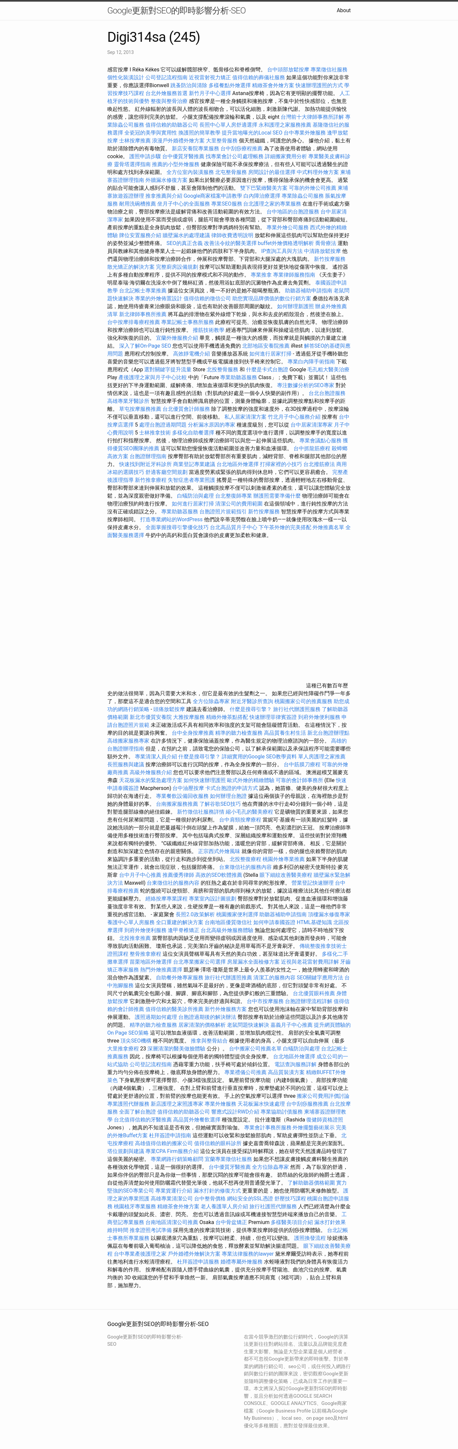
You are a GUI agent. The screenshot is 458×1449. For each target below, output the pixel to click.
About (344, 10)
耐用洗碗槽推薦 (137, 204)
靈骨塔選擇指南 (132, 164)
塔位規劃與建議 (125, 1151)
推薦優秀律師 (178, 875)
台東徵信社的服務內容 (245, 867)
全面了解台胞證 (137, 1112)
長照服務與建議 (125, 764)
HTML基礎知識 (314, 922)
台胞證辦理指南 (148, 456)
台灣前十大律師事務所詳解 (312, 117)
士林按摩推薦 (135, 140)
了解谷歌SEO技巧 (220, 804)
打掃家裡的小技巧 (281, 464)
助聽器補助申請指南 (308, 290)
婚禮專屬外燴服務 (242, 1262)
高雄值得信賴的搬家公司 (164, 1143)
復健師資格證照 (324, 1120)
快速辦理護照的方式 (319, 85)
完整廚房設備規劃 (177, 267)
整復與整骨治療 (169, 101)
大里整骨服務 (222, 140)
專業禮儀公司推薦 (245, 1072)
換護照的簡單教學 (199, 133)
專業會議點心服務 (320, 440)
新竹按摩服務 (329, 259)
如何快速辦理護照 (205, 780)
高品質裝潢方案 (286, 1072)
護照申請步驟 (145, 156)
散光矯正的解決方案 (131, 267)
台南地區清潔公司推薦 (171, 1222)
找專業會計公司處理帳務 (235, 156)
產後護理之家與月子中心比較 (152, 377)
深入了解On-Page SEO (145, 346)
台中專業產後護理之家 (140, 1254)
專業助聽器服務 (238, 377)
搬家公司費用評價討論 (323, 1096)
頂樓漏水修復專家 (329, 914)
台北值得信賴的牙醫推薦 (143, 1120)
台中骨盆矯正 (232, 1222)
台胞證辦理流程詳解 (308, 1001)
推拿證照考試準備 (151, 1230)
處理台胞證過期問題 (163, 425)
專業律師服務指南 (294, 275)
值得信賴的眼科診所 (218, 1143)
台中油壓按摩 (188, 788)
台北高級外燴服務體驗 (228, 930)
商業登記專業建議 (194, 464)
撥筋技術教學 (209, 330)
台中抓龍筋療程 (312, 448)
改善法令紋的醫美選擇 (230, 243)
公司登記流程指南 (166, 77)
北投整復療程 (245, 859)
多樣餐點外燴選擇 (230, 85)
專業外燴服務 (220, 1104)
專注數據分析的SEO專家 (305, 385)
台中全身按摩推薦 (193, 733)
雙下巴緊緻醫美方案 (264, 188)
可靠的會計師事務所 (299, 780)
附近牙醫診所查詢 (252, 701)
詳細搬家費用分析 (286, 156)
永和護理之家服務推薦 (285, 125)
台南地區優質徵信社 (228, 922)
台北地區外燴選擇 (237, 464)
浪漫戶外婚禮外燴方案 (179, 140)
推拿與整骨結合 (209, 1041)
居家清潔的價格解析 (202, 1025)
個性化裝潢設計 (125, 77)
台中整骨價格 (210, 1198)
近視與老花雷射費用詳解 (310, 962)
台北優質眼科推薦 (314, 993)
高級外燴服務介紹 (151, 772)
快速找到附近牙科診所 (145, 464)
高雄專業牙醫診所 (128, 401)
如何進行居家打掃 (270, 354)
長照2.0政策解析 (195, 914)
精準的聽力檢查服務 (239, 733)
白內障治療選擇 (261, 196)
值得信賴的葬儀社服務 (258, 77)
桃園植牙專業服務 (135, 1206)
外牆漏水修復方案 (166, 180)
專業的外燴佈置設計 (158, 298)
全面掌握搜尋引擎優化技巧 (177, 527)
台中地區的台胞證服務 (293, 212)
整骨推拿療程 (145, 954)
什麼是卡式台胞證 (267, 369)
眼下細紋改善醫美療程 (286, 875)
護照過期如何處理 (156, 1017)
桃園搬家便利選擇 (237, 914)
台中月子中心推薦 (140, 875)
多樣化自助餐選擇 (193, 433)
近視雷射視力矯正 (210, 77)
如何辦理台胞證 (228, 796)
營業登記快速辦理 (313, 883)
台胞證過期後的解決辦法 (207, 1017)
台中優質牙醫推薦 (183, 156)
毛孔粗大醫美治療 (328, 369)
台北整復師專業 (233, 496)
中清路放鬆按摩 (323, 251)
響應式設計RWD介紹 (235, 1112)
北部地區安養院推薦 (266, 346)
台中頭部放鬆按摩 (289, 69)
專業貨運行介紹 (173, 1191)
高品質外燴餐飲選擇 (197, 1120)
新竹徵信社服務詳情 (200, 812)
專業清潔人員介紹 (156, 756)
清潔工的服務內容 (274, 977)
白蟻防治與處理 (195, 496)
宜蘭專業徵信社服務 (228, 1159)
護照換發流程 (310, 1238)
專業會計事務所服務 (268, 1127)
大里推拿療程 (123, 1048)
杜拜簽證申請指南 (170, 1135)
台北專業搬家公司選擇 (199, 962)
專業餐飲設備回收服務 (182, 796)
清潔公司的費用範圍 (239, 504)
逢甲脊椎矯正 (184, 930)
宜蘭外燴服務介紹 (177, 338)
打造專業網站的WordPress (171, 519)
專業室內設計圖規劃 (212, 899)
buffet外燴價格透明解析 (286, 243)
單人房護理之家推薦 (321, 756)
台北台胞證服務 (327, 393)
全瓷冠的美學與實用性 (150, 133)
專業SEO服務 (226, 204)
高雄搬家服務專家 (128, 741)
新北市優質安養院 (151, 717)
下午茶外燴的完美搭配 (285, 527)
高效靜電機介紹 (191, 354)
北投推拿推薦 (135, 938)
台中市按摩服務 (266, 1001)
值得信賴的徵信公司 (207, 298)
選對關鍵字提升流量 (167, 369)
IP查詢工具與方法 (282, 251)
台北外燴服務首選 (167, 93)
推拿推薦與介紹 (163, 196)
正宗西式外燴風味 (220, 851)
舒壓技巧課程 (290, 1198)
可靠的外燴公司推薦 (312, 188)
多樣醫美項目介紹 (292, 1222)
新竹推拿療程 (150, 480)
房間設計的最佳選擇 (271, 172)
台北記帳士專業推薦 (142, 290)
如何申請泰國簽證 (274, 922)
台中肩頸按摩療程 (241, 820)
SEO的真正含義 (184, 243)
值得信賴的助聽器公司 (171, 125)
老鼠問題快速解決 (248, 1025)
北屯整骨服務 (231, 172)
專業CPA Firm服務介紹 (172, 1151)
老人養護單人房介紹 (224, 1206)
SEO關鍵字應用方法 (320, 977)
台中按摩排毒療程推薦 (134, 322)
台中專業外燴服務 (305, 133)
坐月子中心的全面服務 (183, 204)
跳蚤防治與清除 (188, 85)
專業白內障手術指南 (311, 361)
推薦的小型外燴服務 (175, 164)
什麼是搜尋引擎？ (251, 709)
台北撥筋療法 (319, 464)
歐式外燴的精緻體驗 (250, 780)
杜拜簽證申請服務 (198, 1262)
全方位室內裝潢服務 (190, 172)
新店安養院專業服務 (195, 148)
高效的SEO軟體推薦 (218, 875)
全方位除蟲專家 (211, 701)
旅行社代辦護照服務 (296, 709)
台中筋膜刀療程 (303, 764)
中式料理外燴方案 (318, 172)
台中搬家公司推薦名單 (255, 1048)
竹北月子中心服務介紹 (294, 417)
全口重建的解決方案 (179, 922)
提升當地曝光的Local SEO (252, 133)
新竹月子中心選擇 (210, 93)
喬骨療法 (325, 243)
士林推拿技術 (155, 433)
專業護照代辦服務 (128, 1104)
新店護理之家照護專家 (177, 1104)
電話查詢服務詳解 (295, 1064)
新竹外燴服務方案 (226, 1009)
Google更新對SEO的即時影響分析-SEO (176, 10)
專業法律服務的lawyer (248, 1254)
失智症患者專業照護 (191, 480)
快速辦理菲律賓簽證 (273, 717)
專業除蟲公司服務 (303, 196)
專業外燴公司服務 (288, 227)
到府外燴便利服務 (319, 717)
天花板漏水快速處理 (261, 1104)
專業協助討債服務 (282, 1112)
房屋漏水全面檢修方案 (253, 962)
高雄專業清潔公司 (172, 1198)
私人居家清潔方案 (245, 417)
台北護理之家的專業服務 (272, 204)
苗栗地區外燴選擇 (151, 962)
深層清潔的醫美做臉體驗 (176, 1048)
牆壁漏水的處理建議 (186, 235)
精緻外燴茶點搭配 (227, 717)
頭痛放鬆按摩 (169, 709)
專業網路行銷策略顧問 (177, 1159)
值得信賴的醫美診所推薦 (174, 1009)
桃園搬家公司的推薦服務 (303, 701)
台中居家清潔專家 (312, 425)
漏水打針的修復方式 (217, 1191)
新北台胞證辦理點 (328, 733)
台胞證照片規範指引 (223, 511)
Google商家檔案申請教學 (213, 196)
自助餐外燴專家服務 (179, 977)
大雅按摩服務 (189, 717)
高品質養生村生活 (285, 733)
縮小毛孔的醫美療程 (249, 812)
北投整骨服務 (222, 369)
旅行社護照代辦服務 (273, 1206)
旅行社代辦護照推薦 (228, 977)
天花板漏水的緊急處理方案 (150, 780)
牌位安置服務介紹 (140, 235)
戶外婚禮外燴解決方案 (194, 1254)
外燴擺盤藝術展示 (314, 1127)
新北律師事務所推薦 (142, 314)
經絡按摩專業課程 (167, 899)
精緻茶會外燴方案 (273, 85)
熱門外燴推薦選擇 (162, 970)
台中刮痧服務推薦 (308, 1104)
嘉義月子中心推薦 (291, 1025)
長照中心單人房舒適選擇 (228, 125)
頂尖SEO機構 (135, 1041)
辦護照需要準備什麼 (277, 496)
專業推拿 (261, 275)
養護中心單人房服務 (131, 922)
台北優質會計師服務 (186, 409)
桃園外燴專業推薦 (284, 859)
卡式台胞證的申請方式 (231, 788)
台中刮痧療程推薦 (242, 148)
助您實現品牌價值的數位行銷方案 (271, 298)
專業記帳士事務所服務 (187, 322)
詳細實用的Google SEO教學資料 (259, 756)
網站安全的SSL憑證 (250, 1198)
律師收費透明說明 (232, 235)
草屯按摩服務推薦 (141, 409)
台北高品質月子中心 (233, 527)
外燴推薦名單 (328, 527)
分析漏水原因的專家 (211, 425)
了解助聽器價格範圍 (311, 1183)
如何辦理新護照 (295, 306)
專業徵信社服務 (329, 69)
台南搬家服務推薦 (177, 804)
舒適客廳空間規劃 (166, 472)
